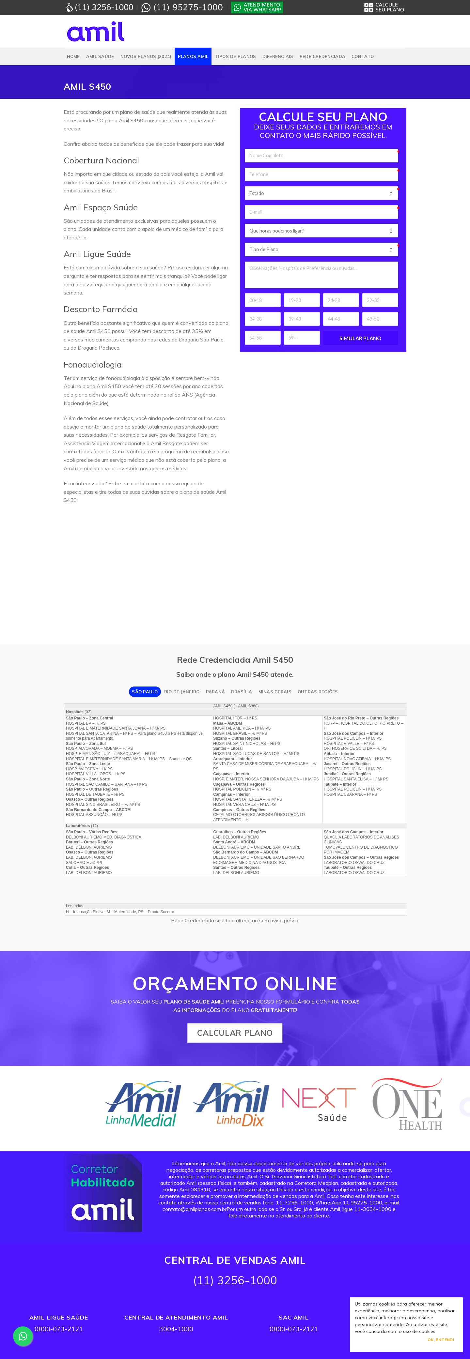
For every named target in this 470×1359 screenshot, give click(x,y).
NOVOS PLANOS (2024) (146, 56)
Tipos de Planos (235, 56)
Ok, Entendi (441, 1339)
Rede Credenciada (322, 56)
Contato (363, 56)
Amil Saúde (100, 56)
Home (73, 56)
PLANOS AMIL (193, 56)
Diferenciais (277, 56)
